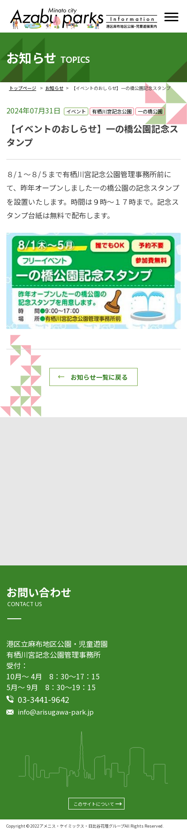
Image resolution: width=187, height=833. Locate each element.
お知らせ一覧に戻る (99, 376)
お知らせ (54, 88)
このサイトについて (93, 803)
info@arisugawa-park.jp (56, 711)
